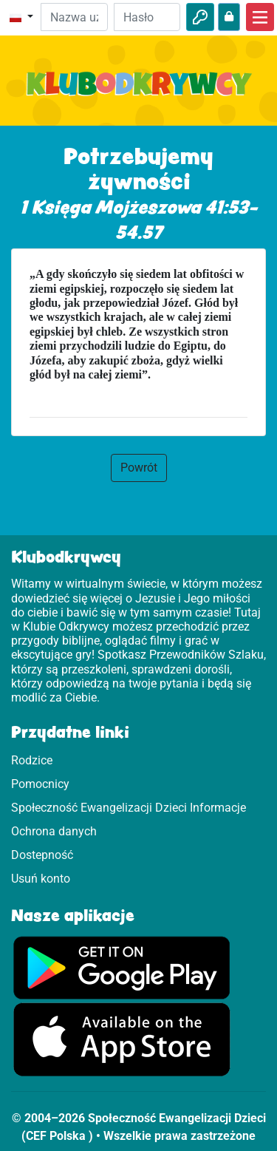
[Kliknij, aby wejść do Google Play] (122, 967)
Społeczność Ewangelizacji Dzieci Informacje (128, 808)
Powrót (138, 468)
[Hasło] (147, 17)
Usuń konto (40, 879)
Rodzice (31, 760)
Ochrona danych (54, 831)
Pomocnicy (40, 784)
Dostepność (42, 855)
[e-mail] (74, 17)
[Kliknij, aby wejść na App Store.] (122, 1039)
